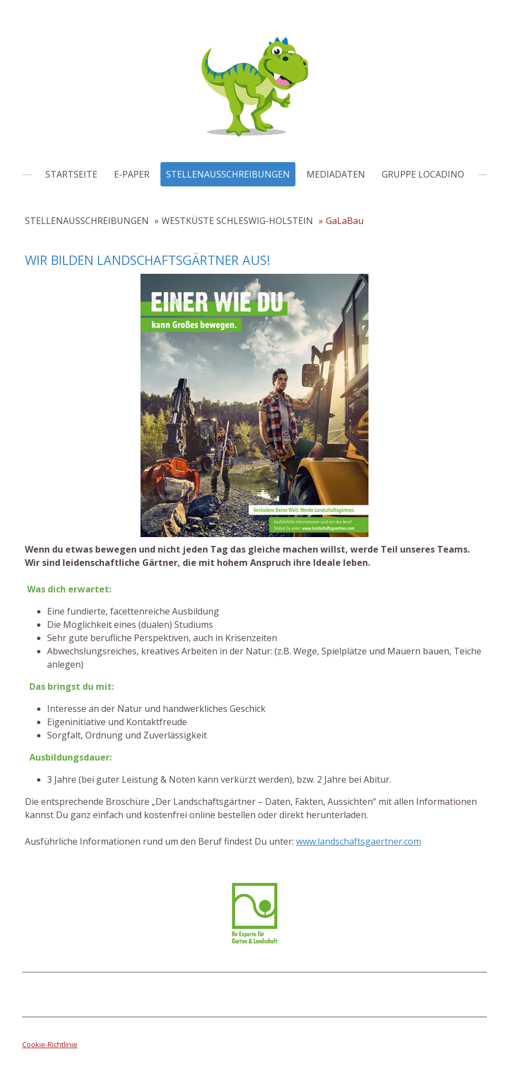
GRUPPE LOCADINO (423, 174)
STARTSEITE (71, 174)
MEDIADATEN (336, 174)
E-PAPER (131, 174)
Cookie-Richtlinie (49, 1044)
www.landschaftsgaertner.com (358, 841)
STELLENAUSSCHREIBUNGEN (228, 174)
